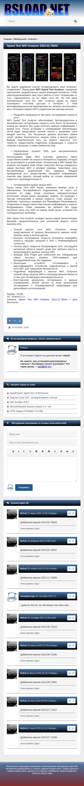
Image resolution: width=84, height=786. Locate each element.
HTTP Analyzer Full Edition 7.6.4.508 (26, 411)
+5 (15, 321)
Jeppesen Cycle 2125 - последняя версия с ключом (33, 397)
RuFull (23, 513)
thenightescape (27, 596)
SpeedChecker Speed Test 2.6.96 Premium (29, 393)
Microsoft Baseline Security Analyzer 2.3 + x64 (30, 407)
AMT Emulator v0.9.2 (19, 402)
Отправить (24, 487)
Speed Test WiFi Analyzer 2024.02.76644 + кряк (48, 299)
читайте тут (44, 366)
